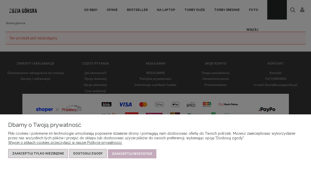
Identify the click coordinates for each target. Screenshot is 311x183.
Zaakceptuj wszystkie (132, 154)
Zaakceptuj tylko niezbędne (38, 154)
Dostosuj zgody (88, 154)
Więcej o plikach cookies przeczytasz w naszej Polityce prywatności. (65, 143)
